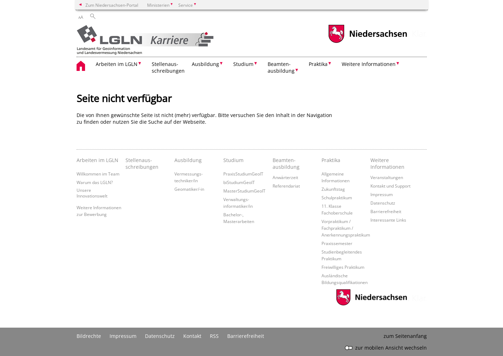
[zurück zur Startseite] (157, 40)
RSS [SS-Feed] (214, 336)
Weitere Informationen (387, 163)
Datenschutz (382, 203)
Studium (233, 160)
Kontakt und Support (390, 186)
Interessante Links (388, 220)
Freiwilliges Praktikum (343, 267)
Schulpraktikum (337, 197)
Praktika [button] (318, 64)
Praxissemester (337, 243)
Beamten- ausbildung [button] (281, 67)
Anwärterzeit (285, 177)
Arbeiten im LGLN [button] (117, 64)
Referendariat (286, 186)
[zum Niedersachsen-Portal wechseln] (367, 42)
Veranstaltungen (386, 177)
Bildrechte (89, 336)
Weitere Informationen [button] (369, 64)
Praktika (331, 160)
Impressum (381, 194)
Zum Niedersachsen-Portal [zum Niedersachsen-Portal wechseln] (111, 5)
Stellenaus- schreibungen (168, 67)
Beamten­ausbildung (286, 163)
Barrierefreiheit (385, 211)
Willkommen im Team (98, 174)
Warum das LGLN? (95, 182)
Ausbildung (188, 160)
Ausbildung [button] (205, 64)
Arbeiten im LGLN (97, 160)
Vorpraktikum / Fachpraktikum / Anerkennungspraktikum (346, 228)
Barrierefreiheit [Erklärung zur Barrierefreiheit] (245, 336)
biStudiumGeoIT (239, 182)
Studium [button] (243, 64)
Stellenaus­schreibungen (141, 163)
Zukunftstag (333, 189)
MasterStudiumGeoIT (244, 191)
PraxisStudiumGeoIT (243, 174)
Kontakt (192, 336)
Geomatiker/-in (189, 189)
